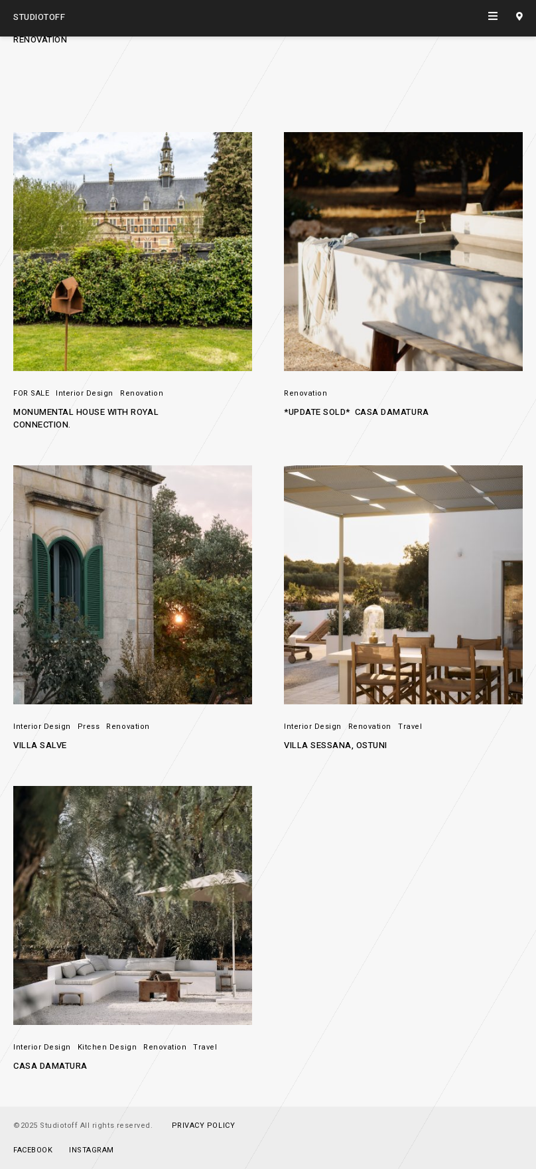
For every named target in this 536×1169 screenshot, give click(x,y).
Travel (410, 726)
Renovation (141, 393)
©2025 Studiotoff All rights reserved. (83, 1125)
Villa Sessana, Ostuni (335, 745)
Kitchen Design (107, 1047)
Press (89, 726)
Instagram (91, 1150)
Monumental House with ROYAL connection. (87, 418)
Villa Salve (40, 745)
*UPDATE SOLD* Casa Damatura (356, 412)
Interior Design (84, 393)
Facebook (32, 1150)
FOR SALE (31, 393)
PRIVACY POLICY (203, 1125)
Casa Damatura (50, 1065)
